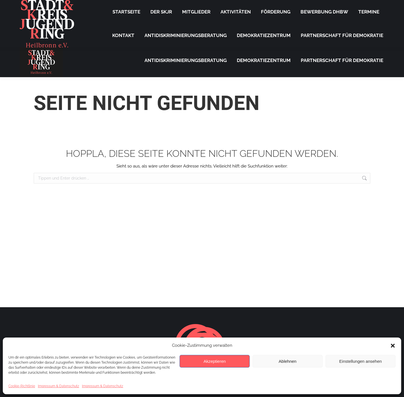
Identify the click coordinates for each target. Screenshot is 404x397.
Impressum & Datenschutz (58, 386)
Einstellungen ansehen (360, 361)
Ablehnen (287, 361)
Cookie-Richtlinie (21, 386)
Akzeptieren (214, 361)
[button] (393, 345)
